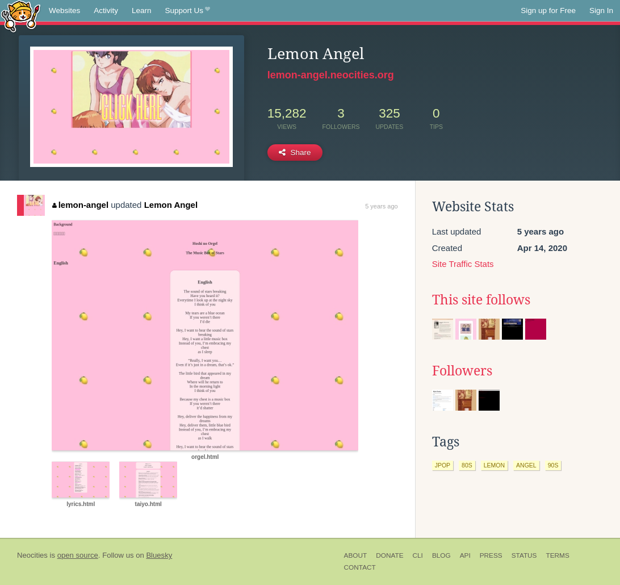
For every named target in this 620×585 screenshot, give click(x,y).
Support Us (187, 10)
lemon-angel (80, 205)
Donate (389, 555)
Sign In (601, 10)
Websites (64, 10)
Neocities (32, 555)
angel (526, 465)
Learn (142, 10)
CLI (418, 555)
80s (467, 465)
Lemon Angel (171, 205)
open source (77, 555)
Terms (557, 555)
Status (524, 555)
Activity (106, 10)
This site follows (481, 299)
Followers (462, 370)
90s (553, 465)
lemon (494, 465)
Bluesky (159, 555)
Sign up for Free (548, 10)
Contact (360, 567)
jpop (442, 465)
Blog (441, 555)
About (355, 555)
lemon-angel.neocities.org (330, 75)
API (465, 555)
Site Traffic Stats (463, 264)
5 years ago (381, 206)
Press (491, 555)
